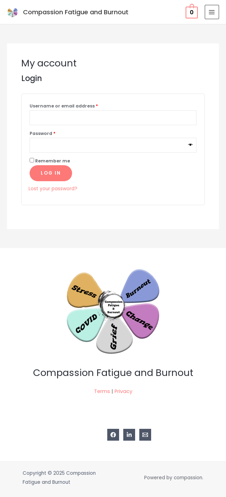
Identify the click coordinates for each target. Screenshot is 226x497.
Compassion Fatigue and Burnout (75, 12)
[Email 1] (145, 435)
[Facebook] (113, 435)
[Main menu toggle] (212, 12)
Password (42, 133)
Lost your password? (53, 188)
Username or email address (64, 106)
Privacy (123, 391)
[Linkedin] (129, 435)
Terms (102, 391)
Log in (51, 173)
